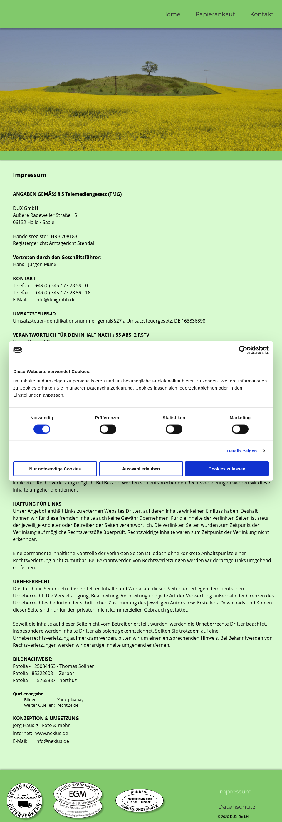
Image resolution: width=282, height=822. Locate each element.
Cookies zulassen (227, 468)
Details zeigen (242, 450)
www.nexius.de (51, 733)
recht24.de (67, 705)
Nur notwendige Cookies (55, 468)
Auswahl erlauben (141, 468)
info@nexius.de (52, 741)
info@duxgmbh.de (55, 299)
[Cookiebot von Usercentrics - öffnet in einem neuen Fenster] (243, 350)
